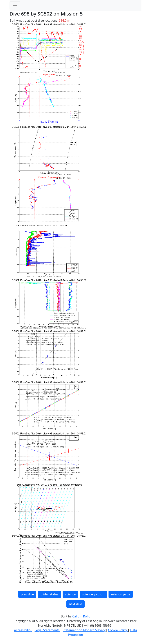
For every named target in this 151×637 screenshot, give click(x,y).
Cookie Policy (118, 630)
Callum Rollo (81, 616)
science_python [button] (93, 594)
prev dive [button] (27, 594)
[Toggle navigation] (15, 5)
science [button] (70, 594)
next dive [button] (75, 604)
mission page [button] (120, 594)
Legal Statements (47, 630)
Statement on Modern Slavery (84, 630)
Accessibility (23, 630)
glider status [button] (49, 594)
